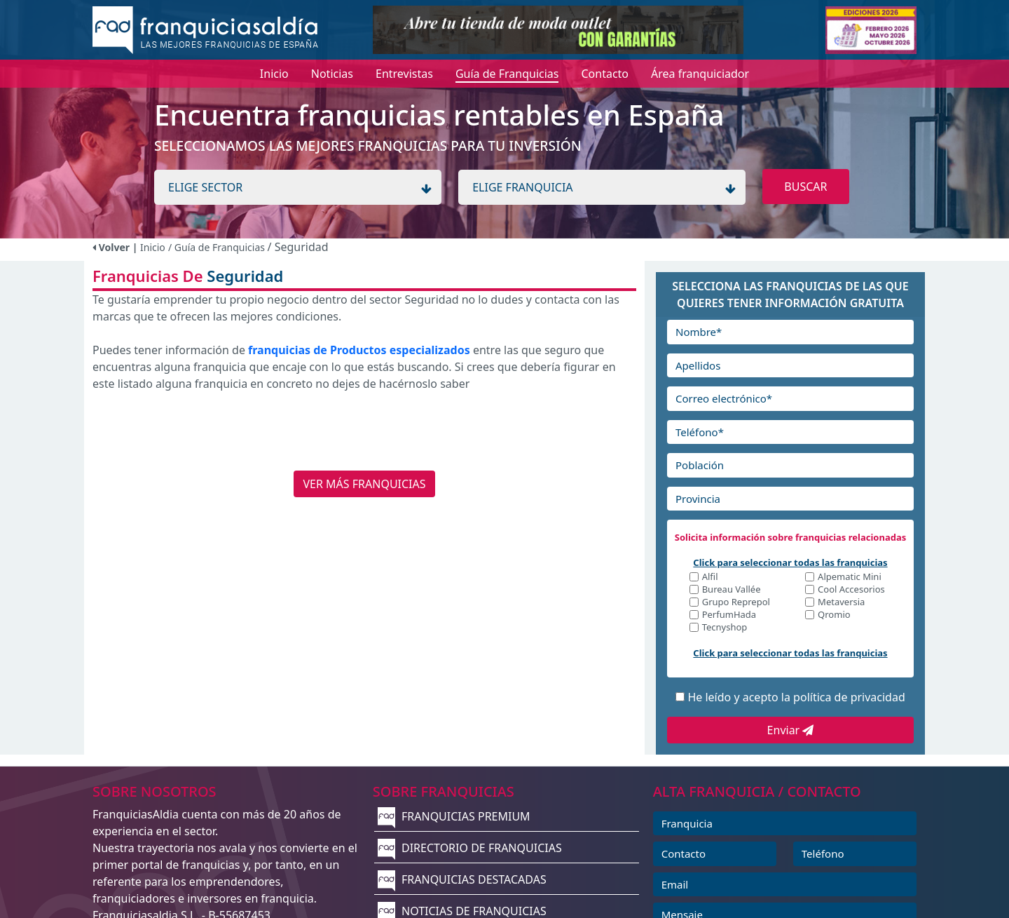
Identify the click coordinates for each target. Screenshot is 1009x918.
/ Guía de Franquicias (218, 247)
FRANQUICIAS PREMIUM (454, 816)
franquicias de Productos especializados (359, 350)
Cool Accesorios (851, 590)
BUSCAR (805, 186)
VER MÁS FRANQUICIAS (364, 484)
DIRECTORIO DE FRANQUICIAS (470, 848)
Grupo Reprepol (736, 603)
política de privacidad (849, 697)
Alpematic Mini (849, 577)
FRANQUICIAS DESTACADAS (462, 879)
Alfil (710, 577)
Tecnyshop (725, 628)
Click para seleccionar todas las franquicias (790, 562)
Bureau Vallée (731, 590)
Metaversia (841, 603)
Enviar (790, 730)
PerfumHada (729, 615)
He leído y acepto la (796, 697)
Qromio (834, 615)
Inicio (152, 247)
